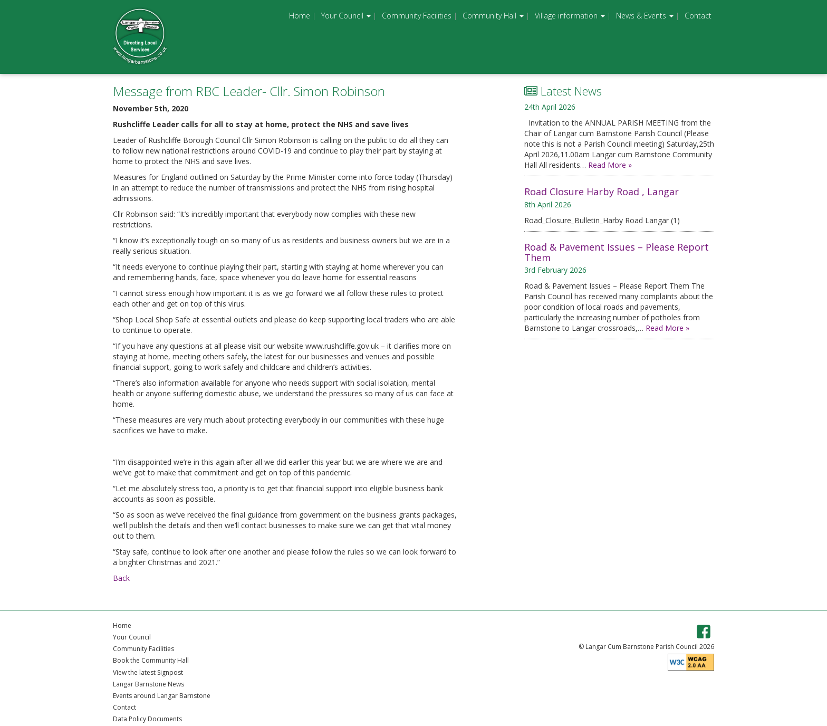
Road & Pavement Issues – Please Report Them (616, 252)
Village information (570, 16)
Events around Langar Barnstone (161, 695)
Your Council (346, 16)
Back (121, 578)
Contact (698, 16)
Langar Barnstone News (148, 684)
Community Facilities (416, 16)
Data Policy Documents (147, 718)
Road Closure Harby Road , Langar (601, 191)
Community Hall (493, 16)
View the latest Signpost (148, 672)
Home (299, 16)
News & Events (645, 16)
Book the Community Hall (151, 660)
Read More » (610, 165)
